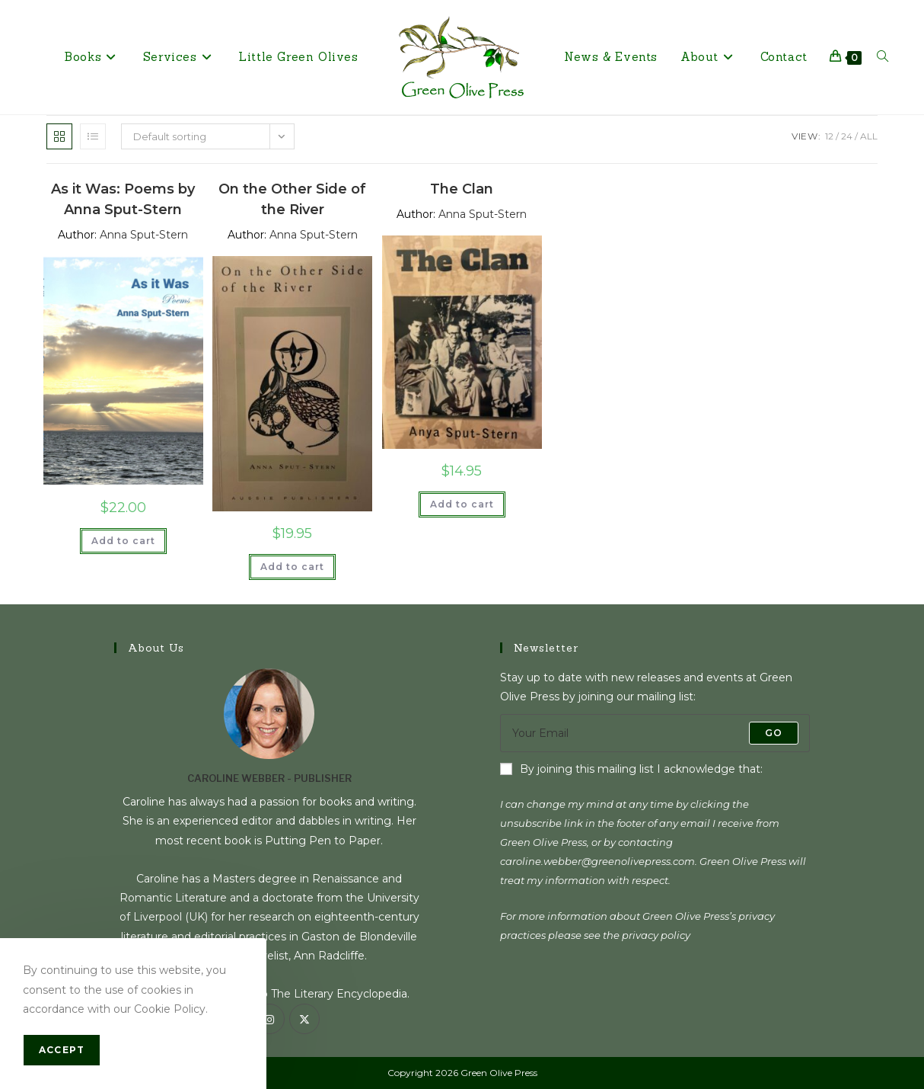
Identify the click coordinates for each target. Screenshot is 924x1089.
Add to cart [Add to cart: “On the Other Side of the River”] (292, 566)
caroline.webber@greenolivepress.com (597, 861)
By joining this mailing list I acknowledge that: (631, 769)
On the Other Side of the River (292, 199)
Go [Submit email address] (773, 732)
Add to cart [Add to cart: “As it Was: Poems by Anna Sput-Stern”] (123, 540)
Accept (61, 1049)
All (869, 136)
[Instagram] (269, 1019)
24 (846, 136)
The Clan (461, 189)
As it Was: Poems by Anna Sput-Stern (123, 199)
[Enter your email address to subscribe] (655, 733)
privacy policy (656, 935)
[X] (304, 1019)
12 (829, 136)
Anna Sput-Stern (144, 235)
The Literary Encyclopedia (339, 994)
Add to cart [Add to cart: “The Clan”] (462, 504)
